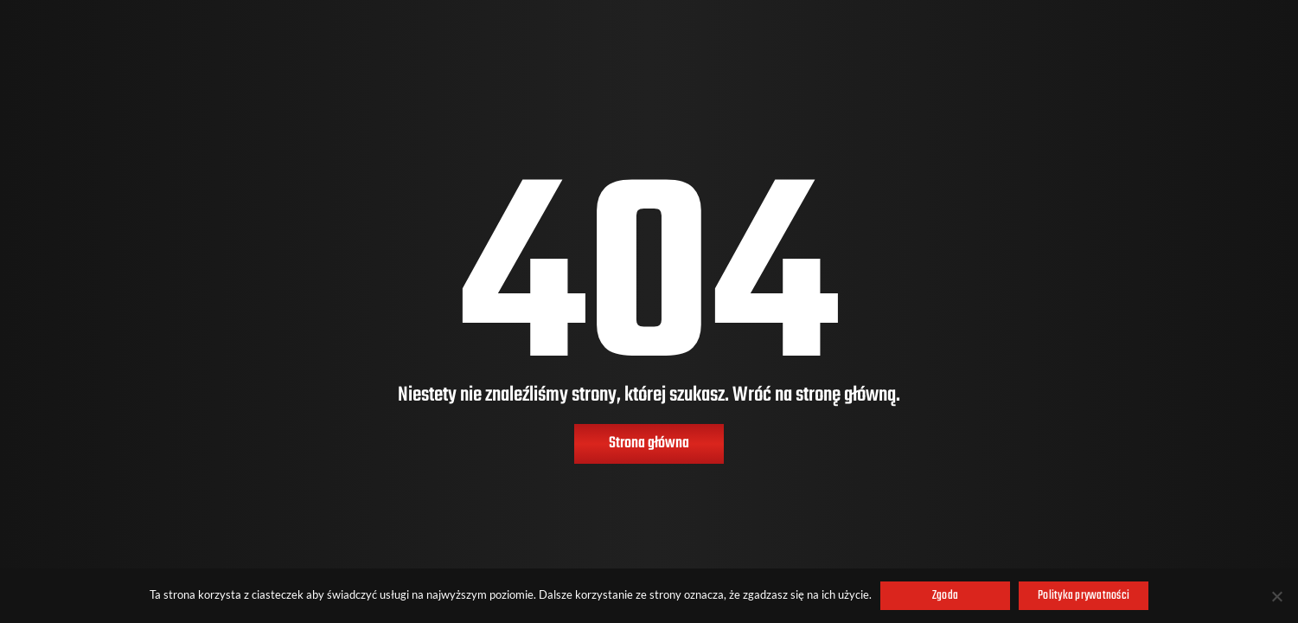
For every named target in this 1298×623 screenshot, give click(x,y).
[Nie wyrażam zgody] (1276, 596)
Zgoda (945, 596)
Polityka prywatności (1083, 596)
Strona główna (649, 443)
